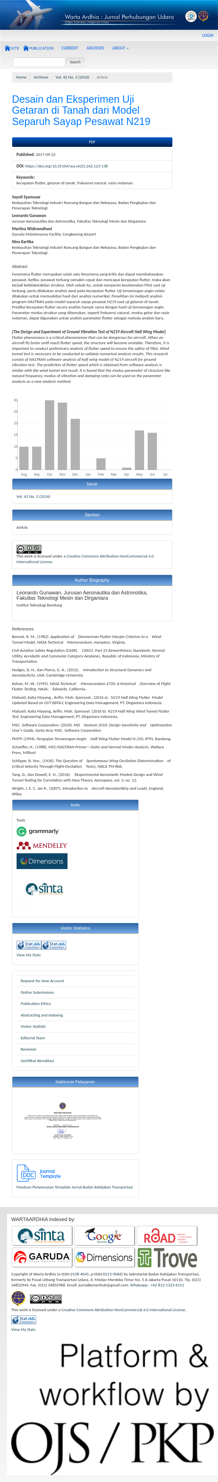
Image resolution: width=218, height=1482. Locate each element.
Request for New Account (42, 980)
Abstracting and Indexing (42, 1015)
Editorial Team (33, 1037)
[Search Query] (39, 62)
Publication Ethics (36, 1003)
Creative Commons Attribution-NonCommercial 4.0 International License (123, 1309)
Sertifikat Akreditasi (37, 1060)
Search (75, 62)
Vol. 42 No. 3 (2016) (72, 77)
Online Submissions (37, 992)
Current (70, 48)
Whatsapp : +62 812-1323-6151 (157, 1285)
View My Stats (29, 954)
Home (21, 77)
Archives (95, 48)
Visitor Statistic (33, 1026)
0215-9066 (112, 1274)
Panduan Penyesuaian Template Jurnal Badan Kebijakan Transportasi (75, 1187)
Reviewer (29, 1049)
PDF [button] (92, 142)
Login (207, 35)
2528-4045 (79, 1274)
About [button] (121, 48)
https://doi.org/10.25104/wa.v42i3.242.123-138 (66, 166)
